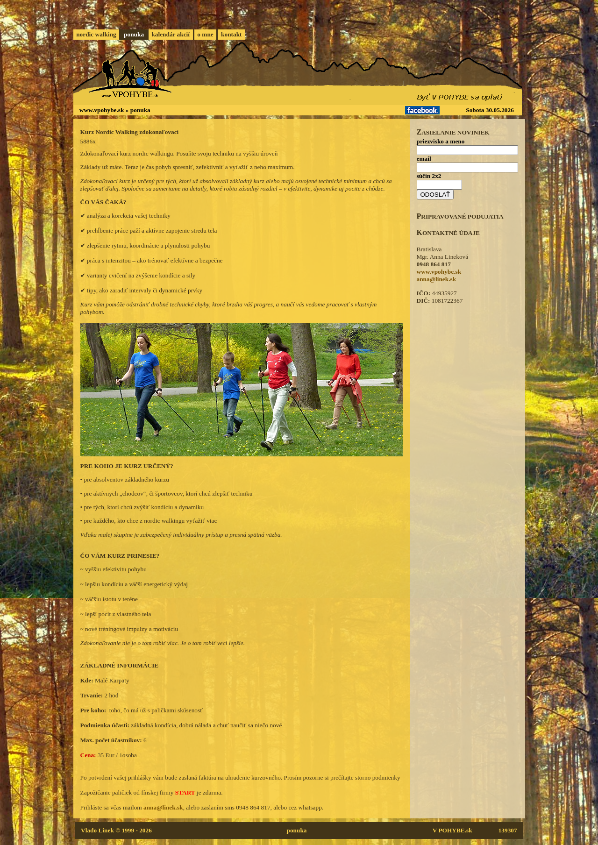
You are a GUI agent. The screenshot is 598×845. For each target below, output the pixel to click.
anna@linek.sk (163, 807)
